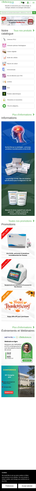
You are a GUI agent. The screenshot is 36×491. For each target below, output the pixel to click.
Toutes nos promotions (21, 221)
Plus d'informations (23, 114)
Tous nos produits (24, 30)
